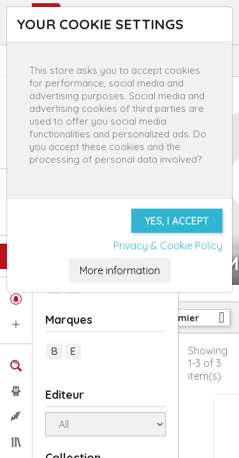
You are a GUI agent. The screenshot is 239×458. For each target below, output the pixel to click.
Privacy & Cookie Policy (167, 245)
